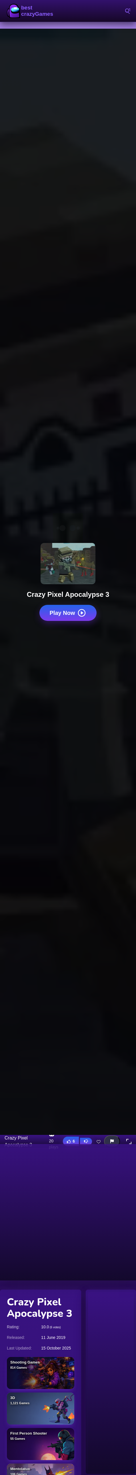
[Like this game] (71, 1141)
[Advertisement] (68, 1212)
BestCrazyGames (31, 10)
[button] (128, 1141)
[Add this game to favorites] (98, 1141)
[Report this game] (112, 1141)
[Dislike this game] (86, 1141)
